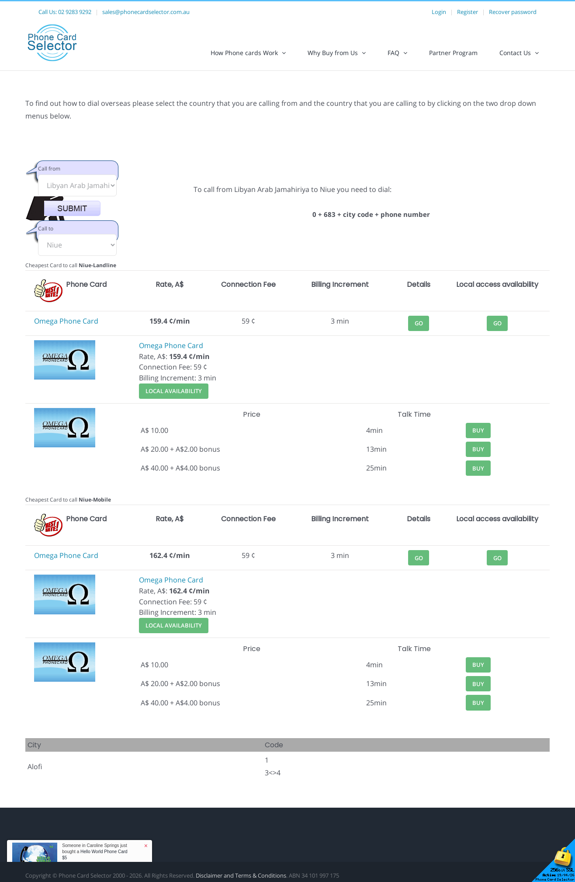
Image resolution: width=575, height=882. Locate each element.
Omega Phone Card (66, 321)
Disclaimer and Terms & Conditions (241, 875)
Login (439, 12)
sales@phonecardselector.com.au (146, 12)
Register (467, 12)
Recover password (513, 12)
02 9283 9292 (74, 12)
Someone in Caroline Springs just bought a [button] (94, 851)
